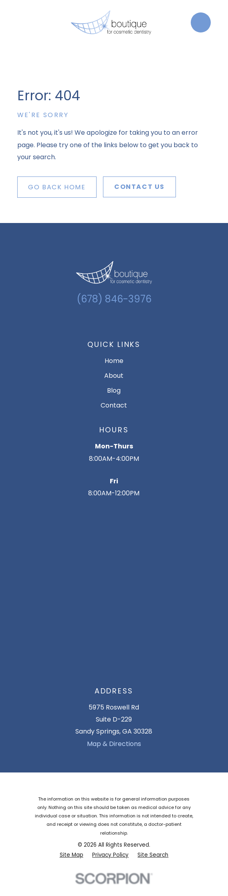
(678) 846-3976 (114, 299)
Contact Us (139, 186)
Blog (114, 390)
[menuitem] (71, 855)
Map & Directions (114, 743)
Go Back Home (56, 187)
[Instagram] (107, 321)
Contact (114, 405)
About (113, 375)
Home (114, 360)
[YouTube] (133, 321)
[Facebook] (120, 321)
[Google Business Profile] (94, 321)
